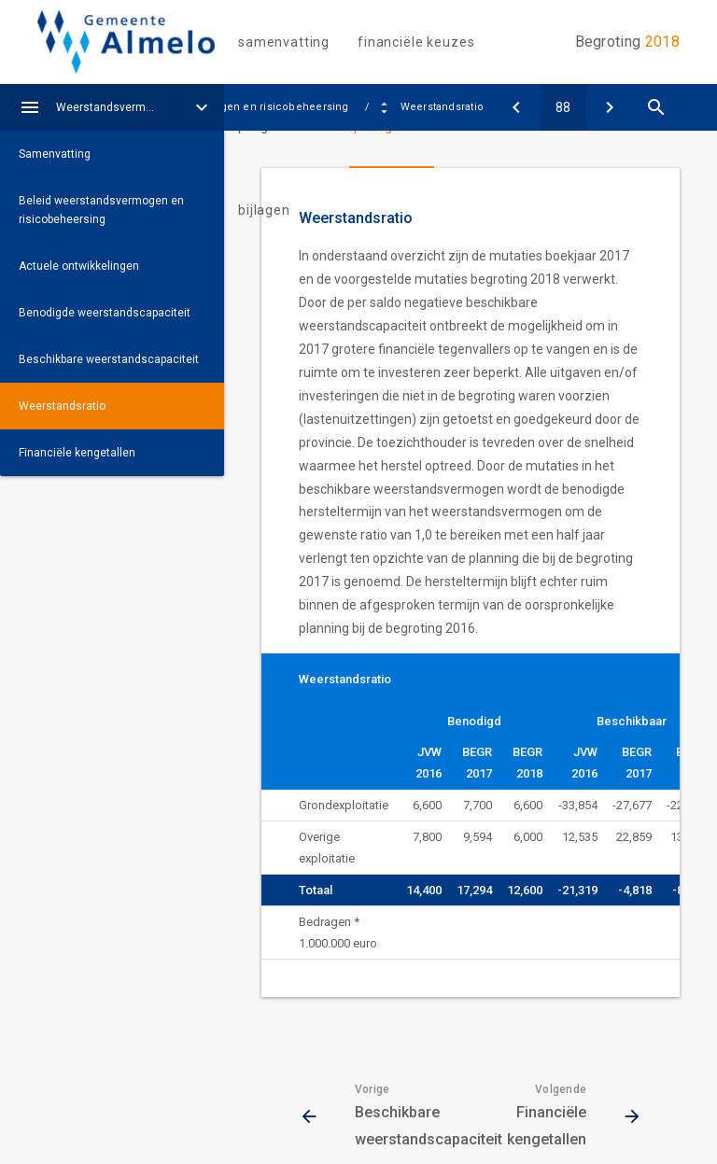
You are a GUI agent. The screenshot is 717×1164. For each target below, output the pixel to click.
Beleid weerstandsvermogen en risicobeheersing (101, 210)
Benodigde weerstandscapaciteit (104, 312)
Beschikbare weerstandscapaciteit (109, 359)
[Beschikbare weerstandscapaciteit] (516, 107)
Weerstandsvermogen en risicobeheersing (116, 107)
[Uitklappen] (200, 107)
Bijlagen (264, 210)
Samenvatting (284, 42)
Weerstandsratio (62, 406)
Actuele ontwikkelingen (79, 266)
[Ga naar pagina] (563, 107)
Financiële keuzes (416, 42)
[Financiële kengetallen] (609, 107)
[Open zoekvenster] (656, 107)
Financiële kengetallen (77, 452)
